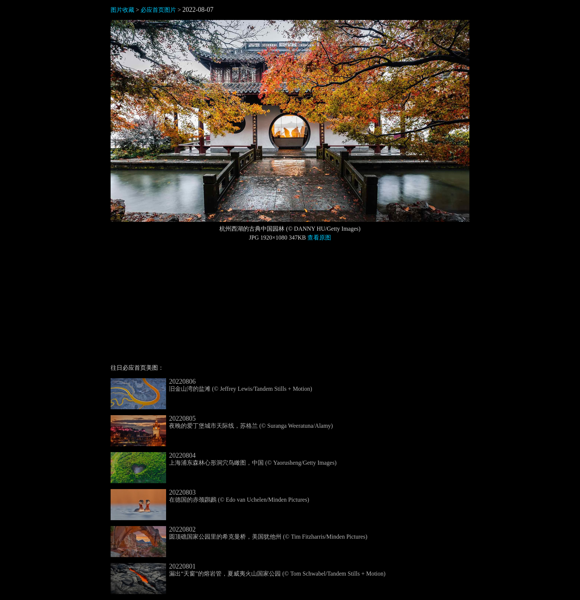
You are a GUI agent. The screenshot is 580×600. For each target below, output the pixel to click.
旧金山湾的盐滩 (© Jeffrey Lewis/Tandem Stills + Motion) (211, 385)
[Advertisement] (290, 305)
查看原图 (319, 237)
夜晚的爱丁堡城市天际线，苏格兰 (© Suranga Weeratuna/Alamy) (222, 422)
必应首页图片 (158, 10)
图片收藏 (122, 10)
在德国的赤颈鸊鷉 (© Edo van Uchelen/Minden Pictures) (210, 496)
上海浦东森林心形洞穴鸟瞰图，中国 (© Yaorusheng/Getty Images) (224, 459)
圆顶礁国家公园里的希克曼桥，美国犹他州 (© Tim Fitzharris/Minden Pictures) (239, 533)
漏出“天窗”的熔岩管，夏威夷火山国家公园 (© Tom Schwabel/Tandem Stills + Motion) (248, 570)
